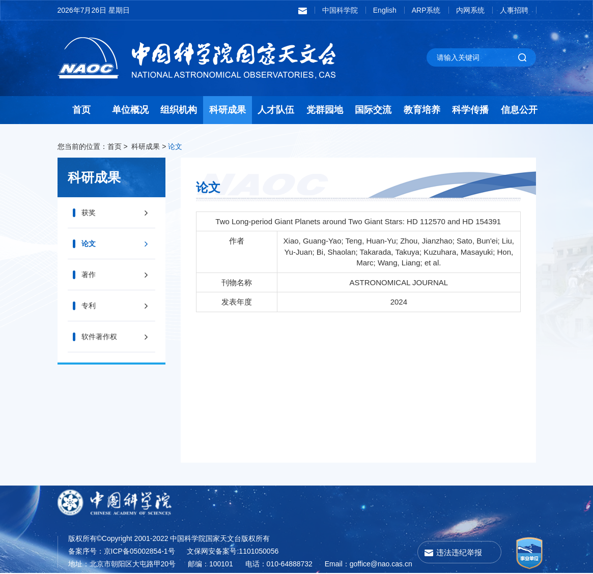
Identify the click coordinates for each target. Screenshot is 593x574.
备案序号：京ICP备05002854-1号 (121, 551)
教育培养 (422, 110)
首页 (81, 110)
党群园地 (324, 110)
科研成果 (227, 110)
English (385, 10)
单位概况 (130, 110)
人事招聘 (514, 10)
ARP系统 (426, 10)
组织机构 (178, 110)
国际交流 (373, 110)
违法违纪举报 (459, 552)
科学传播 (470, 110)
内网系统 (470, 10)
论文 (175, 146)
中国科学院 (340, 10)
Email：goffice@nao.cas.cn (368, 564)
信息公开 (519, 110)
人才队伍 (276, 110)
